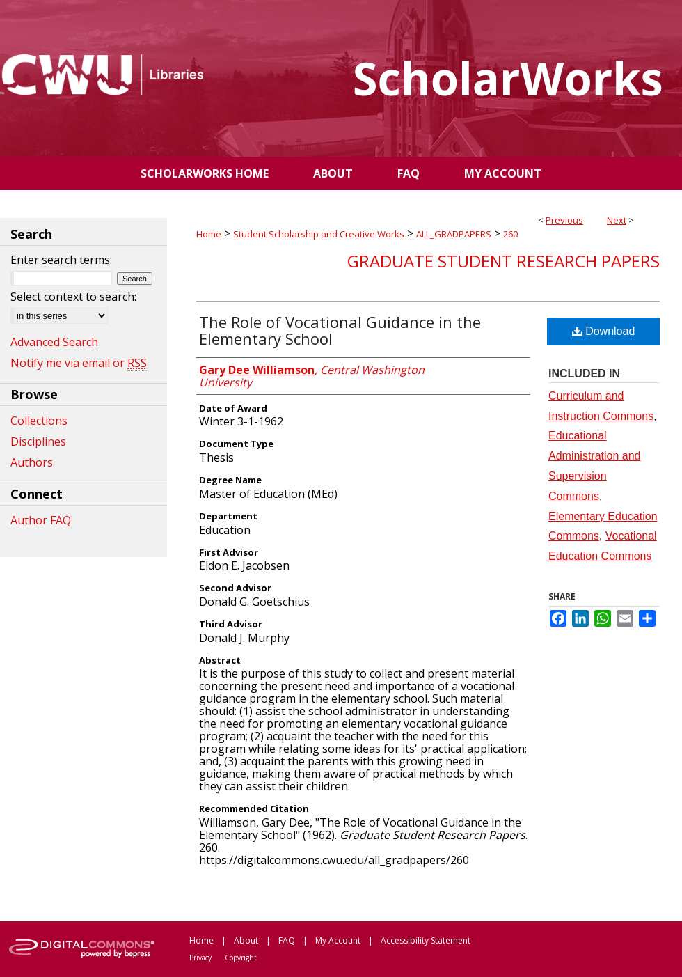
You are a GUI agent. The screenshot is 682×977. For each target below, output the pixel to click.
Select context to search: (73, 296)
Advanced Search (54, 342)
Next (616, 220)
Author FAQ (40, 520)
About (246, 940)
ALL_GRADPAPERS (453, 234)
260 (510, 234)
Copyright (241, 957)
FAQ (286, 940)
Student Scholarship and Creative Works (318, 234)
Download (603, 331)
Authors (31, 462)
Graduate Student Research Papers (503, 260)
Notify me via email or (78, 362)
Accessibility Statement (425, 940)
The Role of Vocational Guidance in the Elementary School (340, 330)
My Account (337, 940)
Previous (564, 220)
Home (208, 234)
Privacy (200, 957)
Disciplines (38, 441)
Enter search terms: (61, 259)
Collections (39, 420)
